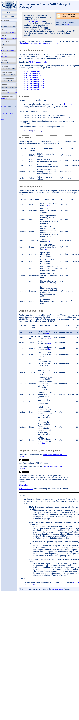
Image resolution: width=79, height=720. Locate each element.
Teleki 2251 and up (31, 89)
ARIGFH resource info (38, 62)
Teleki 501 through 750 (33, 75)
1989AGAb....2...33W (9, 93)
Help (9, 13)
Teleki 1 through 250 (32, 71)
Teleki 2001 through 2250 (34, 87)
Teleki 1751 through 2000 (34, 85)
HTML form (67, 104)
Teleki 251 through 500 (33, 73)
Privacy (3, 113)
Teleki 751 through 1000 (33, 77)
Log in (2, 119)
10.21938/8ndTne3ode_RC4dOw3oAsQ (15, 32)
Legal (7, 113)
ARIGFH (4, 56)
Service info (9, 17)
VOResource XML (26, 489)
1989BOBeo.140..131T (33, 21)
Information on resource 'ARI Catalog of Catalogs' (38, 43)
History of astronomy (8, 50)
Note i (49, 205)
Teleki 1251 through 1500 (34, 81)
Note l (46, 249)
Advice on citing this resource (12, 38)
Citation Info (23, 485)
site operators (57, 589)
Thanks (11, 113)
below (67, 24)
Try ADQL (4, 106)
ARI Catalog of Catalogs (33, 131)
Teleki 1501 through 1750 (34, 83)
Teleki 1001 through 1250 (34, 79)
